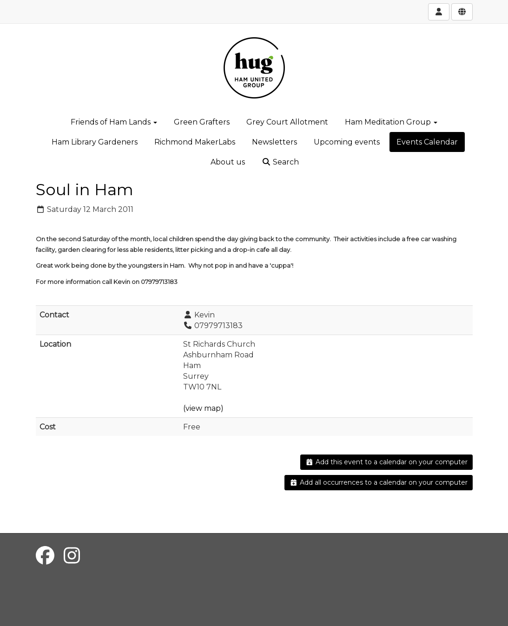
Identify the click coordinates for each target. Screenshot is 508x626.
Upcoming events (347, 142)
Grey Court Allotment (287, 122)
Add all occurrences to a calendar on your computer (379, 482)
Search (280, 162)
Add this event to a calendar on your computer (386, 462)
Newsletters (274, 142)
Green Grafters (202, 122)
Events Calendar (427, 142)
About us (228, 162)
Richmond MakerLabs (194, 142)
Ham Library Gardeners (95, 142)
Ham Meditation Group (391, 122)
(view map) (203, 408)
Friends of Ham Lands (114, 122)
